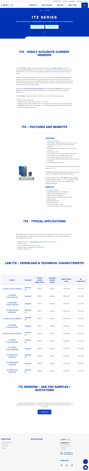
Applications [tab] (47, 5)
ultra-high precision (26, 70)
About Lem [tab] (72, 5)
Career (65, 1)
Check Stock (56, 1)
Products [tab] (33, 5)
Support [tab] (60, 5)
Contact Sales (52, 27)
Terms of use (5, 446)
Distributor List (37, 27)
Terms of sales (5, 444)
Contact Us (44, 412)
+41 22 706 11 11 (68, 452)
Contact (79, 1)
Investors (72, 1)
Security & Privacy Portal (7, 442)
